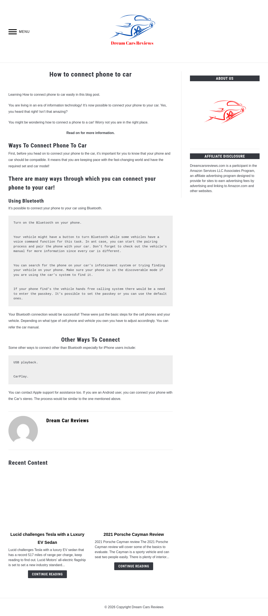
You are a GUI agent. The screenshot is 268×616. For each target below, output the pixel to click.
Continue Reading (47, 574)
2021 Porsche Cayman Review (133, 534)
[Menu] (12, 32)
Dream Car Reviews (67, 421)
